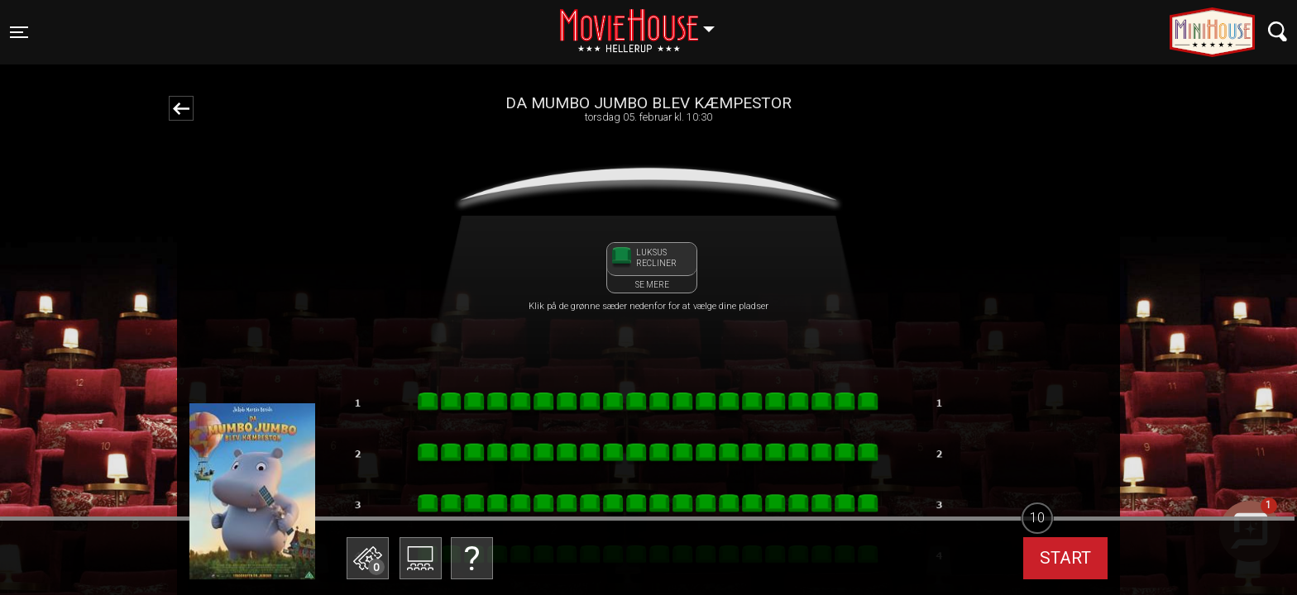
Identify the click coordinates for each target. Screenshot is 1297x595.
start (1065, 558)
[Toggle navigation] (19, 32)
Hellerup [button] (645, 22)
